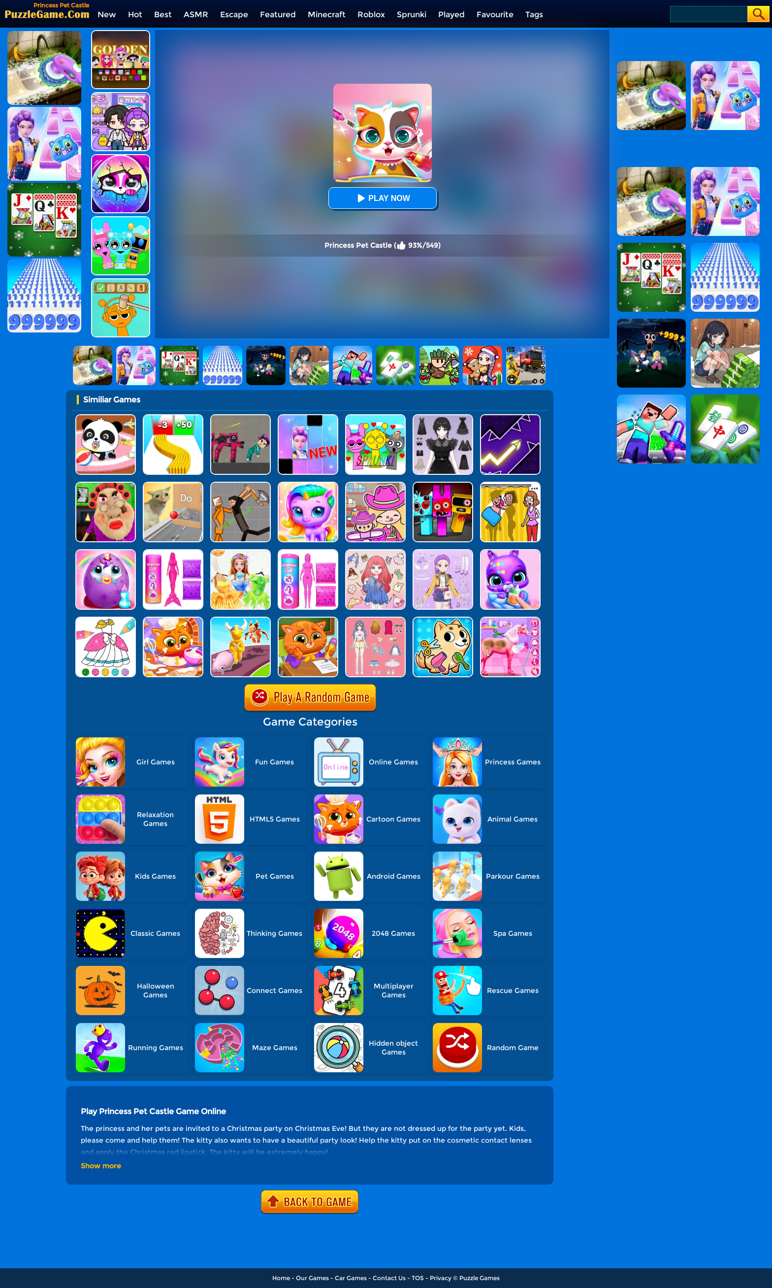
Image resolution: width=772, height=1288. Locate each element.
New (106, 14)
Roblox (371, 14)
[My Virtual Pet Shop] (443, 620)
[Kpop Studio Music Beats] (120, 33)
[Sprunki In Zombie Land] (443, 485)
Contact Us (389, 1278)
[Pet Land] (240, 620)
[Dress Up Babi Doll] (375, 620)
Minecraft (327, 14)
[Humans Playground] (240, 485)
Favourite (495, 14)
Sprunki (411, 14)
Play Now (382, 198)
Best (163, 14)
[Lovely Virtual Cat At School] (308, 620)
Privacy (440, 1278)
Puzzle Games (479, 1278)
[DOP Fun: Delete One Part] (510, 485)
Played (451, 14)
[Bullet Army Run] (173, 418)
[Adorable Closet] (443, 553)
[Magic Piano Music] (308, 418)
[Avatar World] (375, 485)
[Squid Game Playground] (240, 418)
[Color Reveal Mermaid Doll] (173, 553)
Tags (534, 14)
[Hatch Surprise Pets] (120, 158)
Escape (234, 14)
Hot (135, 14)
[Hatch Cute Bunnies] (510, 553)
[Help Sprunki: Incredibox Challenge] (120, 282)
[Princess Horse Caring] (510, 620)
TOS (418, 1278)
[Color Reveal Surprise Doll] (308, 553)
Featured (278, 14)
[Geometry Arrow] (510, 418)
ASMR (196, 14)
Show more (101, 1165)
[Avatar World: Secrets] (120, 95)
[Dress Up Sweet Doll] (375, 553)
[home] (47, 14)
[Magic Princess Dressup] (443, 418)
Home (281, 1278)
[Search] (708, 14)
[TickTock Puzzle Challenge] (173, 485)
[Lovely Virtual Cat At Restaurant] (173, 620)
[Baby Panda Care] (105, 418)
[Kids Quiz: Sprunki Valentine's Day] (375, 418)
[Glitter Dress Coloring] (105, 620)
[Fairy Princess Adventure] (240, 553)
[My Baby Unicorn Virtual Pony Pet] (105, 553)
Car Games (351, 1278)
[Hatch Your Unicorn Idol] (308, 485)
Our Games (312, 1278)
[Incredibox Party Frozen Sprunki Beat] (120, 220)
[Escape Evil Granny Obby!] (105, 485)
